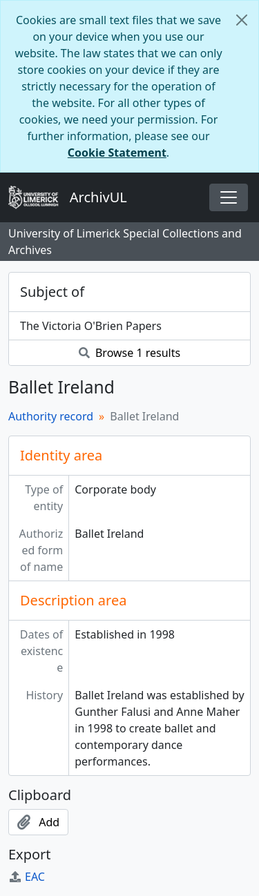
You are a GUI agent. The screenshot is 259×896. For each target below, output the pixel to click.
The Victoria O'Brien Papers (91, 325)
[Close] (241, 20)
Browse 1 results (129, 352)
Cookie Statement (117, 152)
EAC (26, 876)
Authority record (50, 416)
